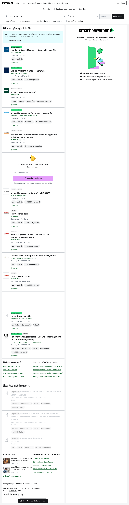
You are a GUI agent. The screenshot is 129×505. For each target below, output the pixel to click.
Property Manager (13, 28)
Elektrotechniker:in (20, 276)
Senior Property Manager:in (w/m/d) (28, 71)
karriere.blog (9, 454)
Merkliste (82, 9)
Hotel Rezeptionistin (21, 316)
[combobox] (35, 16)
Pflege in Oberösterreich (42, 465)
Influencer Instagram (41, 458)
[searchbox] (33, 172)
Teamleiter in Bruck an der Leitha (45, 469)
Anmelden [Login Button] (120, 3)
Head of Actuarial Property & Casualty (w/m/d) (33, 50)
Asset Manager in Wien (11, 366)
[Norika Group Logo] (13, 494)
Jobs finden (117, 16)
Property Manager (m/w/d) (23, 92)
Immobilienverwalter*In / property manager (32, 113)
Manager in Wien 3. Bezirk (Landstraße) (47, 370)
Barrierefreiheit (20, 488)
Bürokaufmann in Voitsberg (43, 462)
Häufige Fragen (8, 484)
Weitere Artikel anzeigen (12, 476)
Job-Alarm (73, 9)
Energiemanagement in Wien (13, 377)
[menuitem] (13, 21)
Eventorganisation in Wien (42, 472)
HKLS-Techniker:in (19, 214)
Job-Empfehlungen (60, 9)
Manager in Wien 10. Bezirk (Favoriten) (46, 377)
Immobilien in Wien (10, 370)
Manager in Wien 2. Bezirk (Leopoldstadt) (48, 373)
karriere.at (55, 454)
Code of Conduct (34, 488)
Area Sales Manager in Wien (13, 373)
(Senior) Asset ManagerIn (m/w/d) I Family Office (33, 255)
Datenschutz (8, 488)
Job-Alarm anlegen (33, 178)
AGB (35, 484)
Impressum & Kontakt (24, 484)
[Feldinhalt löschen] (64, 16)
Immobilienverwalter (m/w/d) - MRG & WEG (30, 193)
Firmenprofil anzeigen (13, 40)
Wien (30, 28)
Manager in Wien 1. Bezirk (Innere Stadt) (47, 366)
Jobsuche (46, 9)
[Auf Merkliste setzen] (14, 62)
